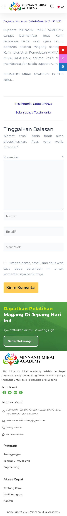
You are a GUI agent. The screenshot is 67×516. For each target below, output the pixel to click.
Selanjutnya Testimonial (34, 112)
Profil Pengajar (13, 494)
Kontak (8, 500)
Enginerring (11, 467)
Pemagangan (12, 454)
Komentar (33, 157)
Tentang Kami (13, 488)
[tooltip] (63, 50)
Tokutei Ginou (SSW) (17, 460)
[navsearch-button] (52, 6)
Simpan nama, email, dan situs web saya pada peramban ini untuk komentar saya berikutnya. (33, 268)
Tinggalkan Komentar (15, 21)
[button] (3, 6)
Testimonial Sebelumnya (33, 103)
